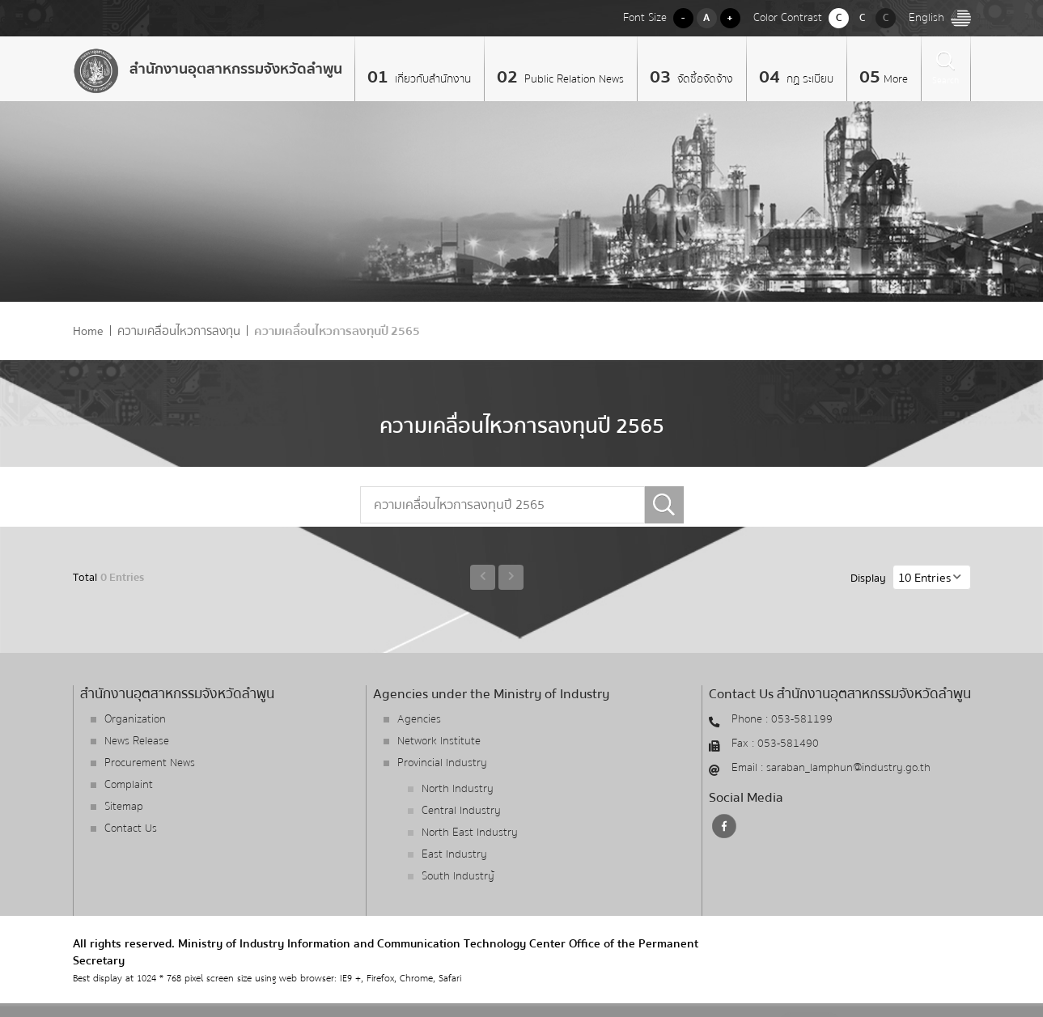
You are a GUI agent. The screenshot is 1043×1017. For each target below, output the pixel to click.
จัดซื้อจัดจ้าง (703, 79)
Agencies (419, 719)
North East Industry (470, 832)
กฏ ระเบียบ (808, 79)
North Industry (458, 789)
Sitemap (123, 807)
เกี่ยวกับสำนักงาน (431, 79)
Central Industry (461, 811)
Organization (135, 719)
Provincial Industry (442, 763)
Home (88, 331)
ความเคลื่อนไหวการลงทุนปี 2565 (337, 331)
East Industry (454, 854)
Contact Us (130, 828)
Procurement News (149, 763)
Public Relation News (572, 79)
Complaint (128, 785)
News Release (136, 741)
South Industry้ (458, 876)
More (896, 79)
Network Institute (439, 741)
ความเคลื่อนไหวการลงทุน (178, 331)
